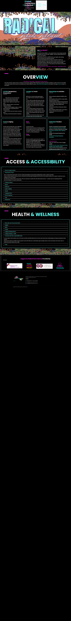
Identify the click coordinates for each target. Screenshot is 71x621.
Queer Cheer (61, 3)
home (37, 3)
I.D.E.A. (68, 3)
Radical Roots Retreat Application (42, 78)
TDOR (56, 3)
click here (60, 78)
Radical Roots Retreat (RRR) (46, 3)
